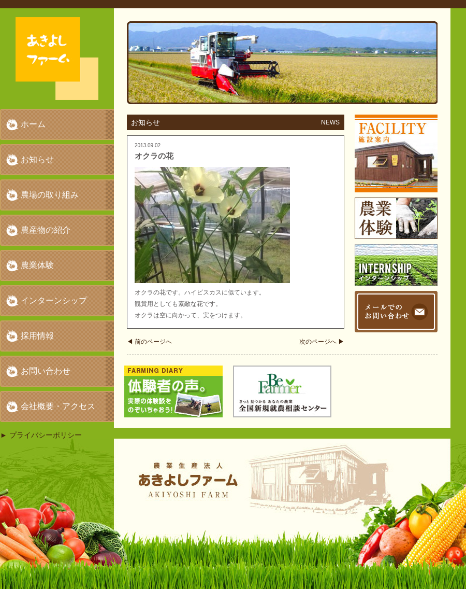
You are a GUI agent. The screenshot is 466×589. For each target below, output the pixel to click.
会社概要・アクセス (58, 406)
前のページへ (149, 341)
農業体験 (37, 265)
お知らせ (37, 159)
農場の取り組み (50, 194)
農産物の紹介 (45, 230)
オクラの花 (154, 155)
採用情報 (37, 335)
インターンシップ (54, 300)
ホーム (33, 124)
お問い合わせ (45, 371)
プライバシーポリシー (45, 435)
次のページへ (321, 341)
